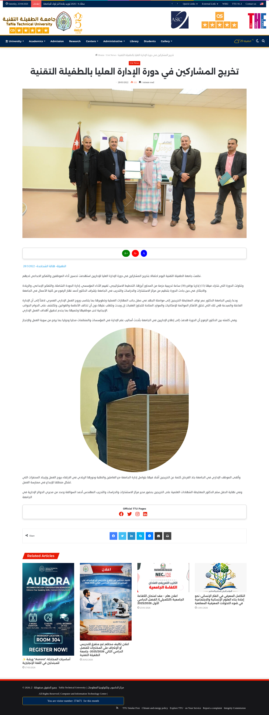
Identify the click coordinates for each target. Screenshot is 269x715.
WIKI (225, 4)
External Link (209, 4)
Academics (36, 41)
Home (99, 55)
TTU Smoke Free (131, 708)
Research (75, 41)
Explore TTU (176, 708)
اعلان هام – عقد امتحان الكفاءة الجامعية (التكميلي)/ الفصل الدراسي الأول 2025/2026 (160, 599)
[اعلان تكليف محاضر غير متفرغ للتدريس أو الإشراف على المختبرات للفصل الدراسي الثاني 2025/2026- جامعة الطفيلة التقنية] (106, 602)
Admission (57, 41)
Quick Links (189, 4)
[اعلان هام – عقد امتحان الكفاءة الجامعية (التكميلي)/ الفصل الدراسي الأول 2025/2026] (163, 577)
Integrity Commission (235, 708)
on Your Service (193, 708)
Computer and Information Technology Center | (84, 693)
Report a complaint (212, 708)
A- (135, 253)
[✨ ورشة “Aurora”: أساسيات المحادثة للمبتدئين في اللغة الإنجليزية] (48, 609)
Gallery (165, 41)
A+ (126, 253)
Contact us (251, 4)
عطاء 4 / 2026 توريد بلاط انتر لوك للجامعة (64, 4)
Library (134, 41)
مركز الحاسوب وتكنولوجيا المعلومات (105, 687)
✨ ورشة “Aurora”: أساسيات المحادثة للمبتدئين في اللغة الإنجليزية (46, 661)
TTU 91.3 (237, 4)
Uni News (111, 55)
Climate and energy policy (155, 708)
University (13, 41)
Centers (91, 41)
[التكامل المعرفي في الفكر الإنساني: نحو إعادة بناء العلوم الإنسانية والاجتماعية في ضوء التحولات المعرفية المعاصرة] (221, 577)
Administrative (112, 41)
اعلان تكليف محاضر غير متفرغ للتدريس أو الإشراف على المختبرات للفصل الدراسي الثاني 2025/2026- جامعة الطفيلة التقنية (104, 649)
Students (150, 41)
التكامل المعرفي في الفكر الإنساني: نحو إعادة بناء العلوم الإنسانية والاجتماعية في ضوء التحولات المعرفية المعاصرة (220, 599)
